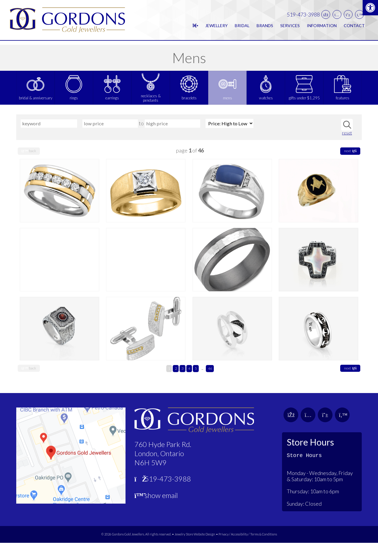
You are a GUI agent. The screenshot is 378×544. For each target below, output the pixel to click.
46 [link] (210, 369)
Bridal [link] (242, 27)
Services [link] (290, 27)
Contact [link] (354, 27)
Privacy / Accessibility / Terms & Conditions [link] (248, 535)
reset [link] (347, 134)
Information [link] (322, 27)
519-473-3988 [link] (303, 17)
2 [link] (176, 369)
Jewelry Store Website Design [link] (195, 535)
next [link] (350, 152)
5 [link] (196, 369)
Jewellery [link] (216, 27)
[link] (370, 7)
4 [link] (189, 369)
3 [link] (182, 369)
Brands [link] (265, 27)
